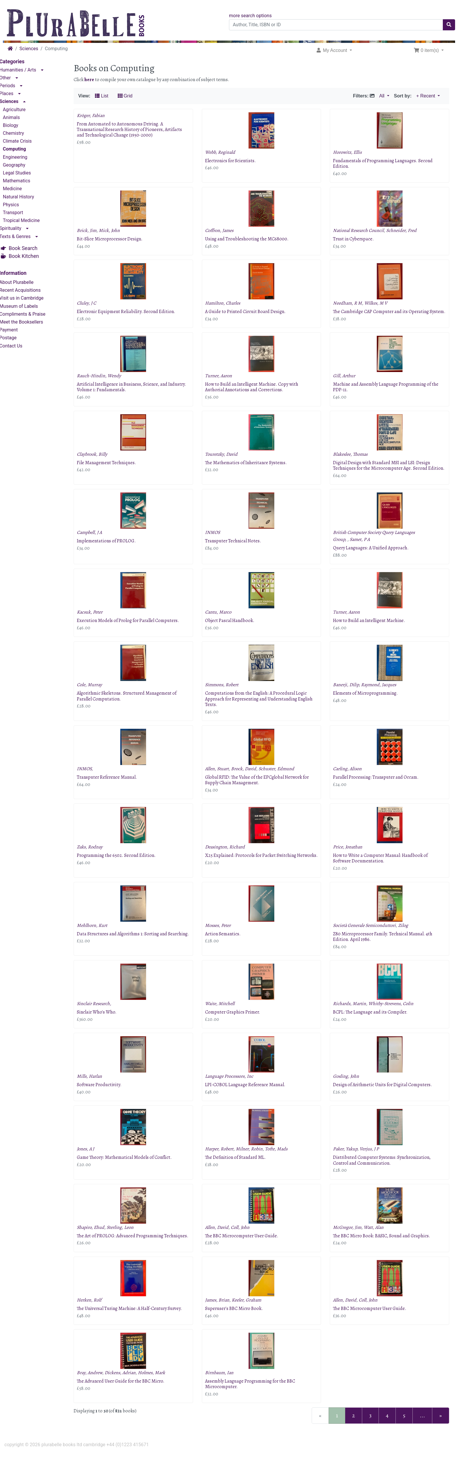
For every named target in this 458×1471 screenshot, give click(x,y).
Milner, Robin (254, 1160)
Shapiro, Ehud (98, 1238)
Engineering (23, 156)
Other (13, 77)
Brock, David (248, 780)
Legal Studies (25, 172)
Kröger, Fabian (99, 115)
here (97, 79)
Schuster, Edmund (281, 780)
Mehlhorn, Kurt (100, 936)
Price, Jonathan (350, 858)
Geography (22, 164)
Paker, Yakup (348, 1160)
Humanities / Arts (26, 69)
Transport (21, 212)
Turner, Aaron (223, 381)
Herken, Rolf (97, 1316)
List (110, 95)
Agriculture (22, 108)
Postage (16, 337)
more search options (250, 15)
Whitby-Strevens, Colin (393, 1014)
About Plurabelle (25, 281)
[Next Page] (440, 1432)
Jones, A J (93, 1160)
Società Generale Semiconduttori (367, 936)
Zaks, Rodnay (98, 858)
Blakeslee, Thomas (353, 460)
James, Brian (222, 1316)
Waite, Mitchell (225, 1014)
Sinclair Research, (102, 1014)
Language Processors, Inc (234, 1087)
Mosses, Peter (223, 936)
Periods (15, 85)
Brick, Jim (95, 230)
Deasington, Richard (230, 858)
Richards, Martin (352, 1014)
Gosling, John (349, 1087)
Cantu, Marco (223, 623)
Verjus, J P (372, 1160)
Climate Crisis (25, 140)
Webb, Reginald (225, 152)
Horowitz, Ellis (350, 152)
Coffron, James (224, 230)
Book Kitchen (32, 255)
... (422, 1432)
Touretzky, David (226, 460)
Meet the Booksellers (29, 321)
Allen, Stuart (222, 780)
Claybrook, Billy (100, 460)
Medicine (20, 188)
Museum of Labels (27, 305)
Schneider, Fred (404, 230)
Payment (17, 329)
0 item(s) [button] (427, 50)
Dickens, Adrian (128, 1389)
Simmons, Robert (227, 696)
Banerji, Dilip (349, 696)
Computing (22, 148)
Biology (19, 124)
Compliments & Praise (31, 313)
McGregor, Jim (350, 1238)
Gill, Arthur (347, 381)
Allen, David (222, 1238)
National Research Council (361, 230)
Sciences (29, 48)
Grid (133, 95)
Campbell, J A (97, 543)
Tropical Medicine (29, 220)
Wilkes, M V (378, 303)
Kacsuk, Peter (98, 623)
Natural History (26, 196)
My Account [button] (332, 50)
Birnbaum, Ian (224, 1389)
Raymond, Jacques (381, 696)
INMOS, (93, 780)
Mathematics (25, 180)
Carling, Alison (350, 780)
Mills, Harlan (97, 1087)
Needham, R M (350, 303)
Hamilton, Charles (227, 303)
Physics (19, 204)
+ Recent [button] (426, 95)
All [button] (382, 95)
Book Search (31, 248)
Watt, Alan (376, 1238)
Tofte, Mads (281, 1160)
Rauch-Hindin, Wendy (107, 381)
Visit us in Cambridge (30, 297)
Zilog (406, 936)
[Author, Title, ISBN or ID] (336, 24)
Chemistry (21, 132)
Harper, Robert (224, 1160)
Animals (19, 116)
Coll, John (245, 1238)
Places (15, 93)
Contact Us (19, 345)
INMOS (217, 543)
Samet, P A (363, 550)
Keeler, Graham (251, 1316)
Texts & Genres (23, 235)
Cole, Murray (97, 696)
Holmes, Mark (159, 1389)
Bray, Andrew (97, 1389)
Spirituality (19, 227)
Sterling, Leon (128, 1238)
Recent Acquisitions (28, 289)
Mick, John (117, 230)
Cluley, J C (94, 303)
